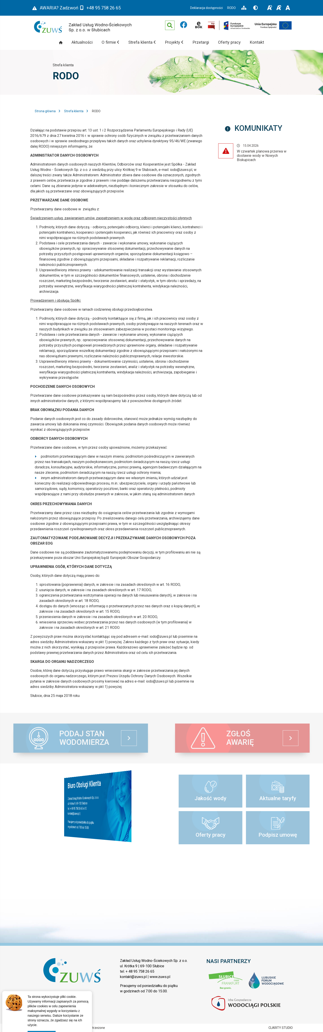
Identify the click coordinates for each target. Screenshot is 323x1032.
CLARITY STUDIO (280, 1028)
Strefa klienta (73, 111)
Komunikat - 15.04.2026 (264, 154)
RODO (231, 8)
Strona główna (45, 111)
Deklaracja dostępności (206, 8)
